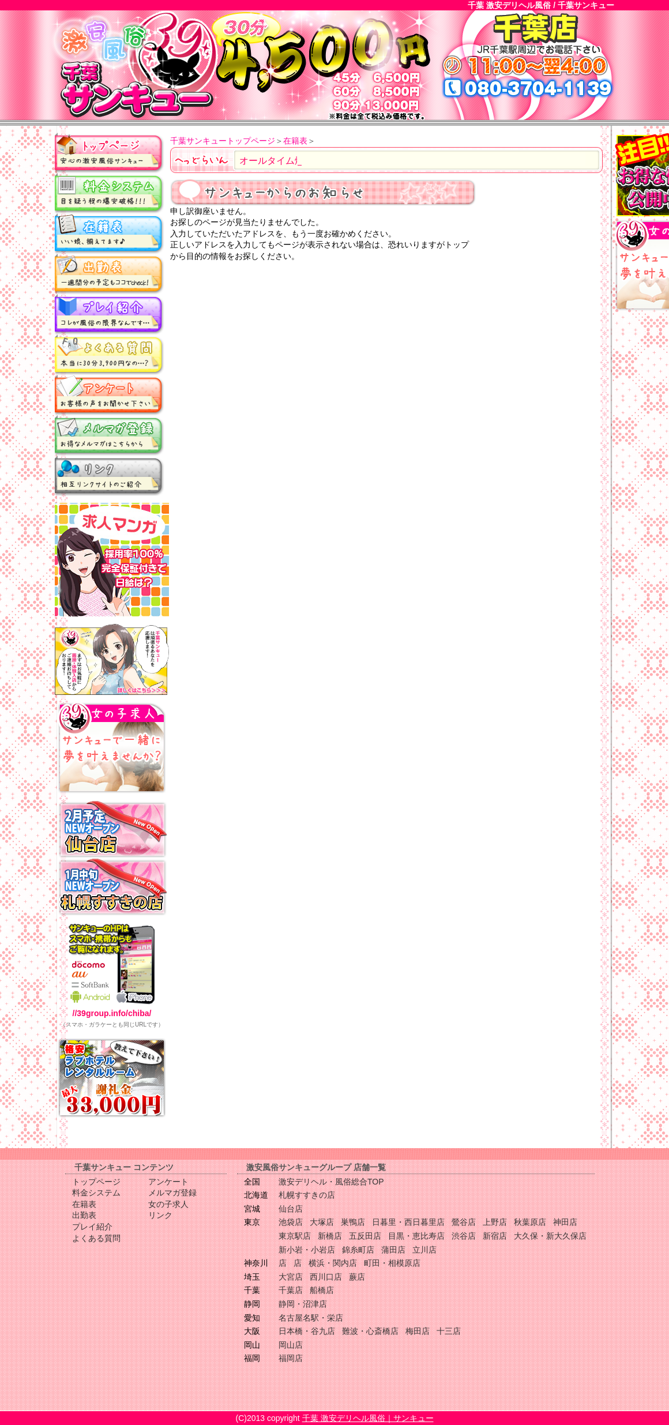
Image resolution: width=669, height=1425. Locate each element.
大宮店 (291, 1276)
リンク (109, 476)
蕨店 (357, 1276)
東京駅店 (295, 1235)
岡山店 (291, 1344)
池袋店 (291, 1222)
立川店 (424, 1249)
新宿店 (495, 1235)
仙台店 (291, 1208)
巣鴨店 (353, 1222)
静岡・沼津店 (303, 1304)
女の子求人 (168, 1204)
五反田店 (365, 1235)
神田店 (565, 1222)
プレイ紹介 (109, 314)
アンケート (109, 395)
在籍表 (109, 233)
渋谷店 (464, 1235)
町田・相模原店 (392, 1263)
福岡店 (291, 1358)
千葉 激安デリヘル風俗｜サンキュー (368, 1418)
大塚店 (322, 1222)
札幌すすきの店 (307, 1195)
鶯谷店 (464, 1222)
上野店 (495, 1222)
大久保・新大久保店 (550, 1235)
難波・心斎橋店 (370, 1331)
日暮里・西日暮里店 (408, 1222)
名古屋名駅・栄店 (311, 1317)
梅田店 (417, 1331)
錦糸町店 (358, 1249)
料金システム (109, 193)
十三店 (449, 1331)
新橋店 (330, 1235)
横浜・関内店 (333, 1263)
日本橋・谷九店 (307, 1331)
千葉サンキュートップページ (222, 140)
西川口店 (326, 1276)
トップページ (109, 153)
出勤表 (109, 274)
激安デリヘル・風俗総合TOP (331, 1181)
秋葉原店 (530, 1222)
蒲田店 (393, 1249)
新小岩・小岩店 (307, 1249)
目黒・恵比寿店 (416, 1235)
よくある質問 (109, 354)
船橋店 (322, 1290)
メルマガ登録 (109, 435)
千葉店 (291, 1290)
